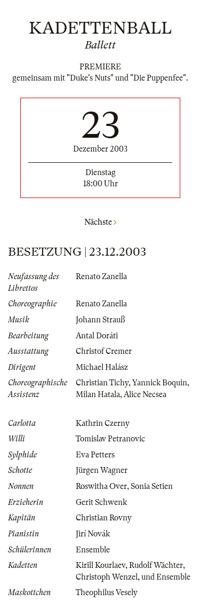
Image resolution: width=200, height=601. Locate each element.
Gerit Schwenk (101, 502)
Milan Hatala (98, 394)
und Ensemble (165, 577)
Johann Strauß (100, 319)
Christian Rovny (104, 517)
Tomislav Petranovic (110, 438)
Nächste (100, 222)
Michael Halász (102, 367)
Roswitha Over (101, 486)
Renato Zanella (101, 276)
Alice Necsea (145, 394)
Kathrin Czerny (103, 423)
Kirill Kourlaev (100, 565)
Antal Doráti (97, 335)
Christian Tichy (102, 382)
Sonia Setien (152, 486)
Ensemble (93, 549)
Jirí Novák (93, 533)
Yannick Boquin (159, 382)
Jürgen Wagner (101, 470)
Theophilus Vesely (107, 592)
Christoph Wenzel (107, 577)
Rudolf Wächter (156, 565)
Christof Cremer (104, 351)
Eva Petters (95, 454)
